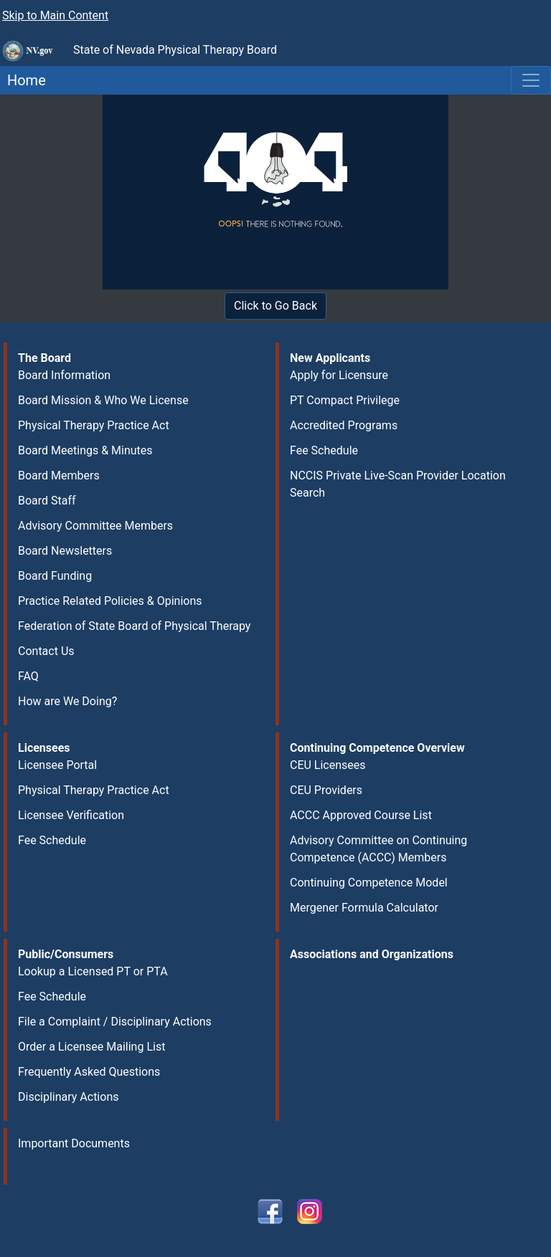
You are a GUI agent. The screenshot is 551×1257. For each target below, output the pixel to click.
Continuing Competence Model (369, 882)
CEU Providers (326, 790)
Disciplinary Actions (68, 1097)
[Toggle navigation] (531, 80)
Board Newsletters (65, 551)
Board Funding (55, 576)
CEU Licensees (328, 765)
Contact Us (46, 651)
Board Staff (47, 500)
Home (23, 80)
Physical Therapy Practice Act (93, 425)
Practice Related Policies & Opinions (110, 601)
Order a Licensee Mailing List (91, 1046)
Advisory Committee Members (95, 525)
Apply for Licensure (339, 375)
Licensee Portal (57, 765)
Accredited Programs (343, 425)
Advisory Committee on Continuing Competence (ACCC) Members (378, 848)
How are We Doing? (67, 701)
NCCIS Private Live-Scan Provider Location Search (398, 484)
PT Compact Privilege (345, 400)
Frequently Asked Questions (89, 1072)
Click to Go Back (275, 305)
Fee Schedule (324, 450)
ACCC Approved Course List (361, 815)
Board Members (59, 475)
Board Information (64, 375)
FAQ (28, 676)
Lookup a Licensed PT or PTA (93, 971)
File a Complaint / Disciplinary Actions (115, 1021)
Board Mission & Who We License (103, 400)
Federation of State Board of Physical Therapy (134, 626)
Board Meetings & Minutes (85, 450)
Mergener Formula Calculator (364, 907)
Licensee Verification (71, 815)
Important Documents (74, 1143)
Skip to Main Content (55, 15)
